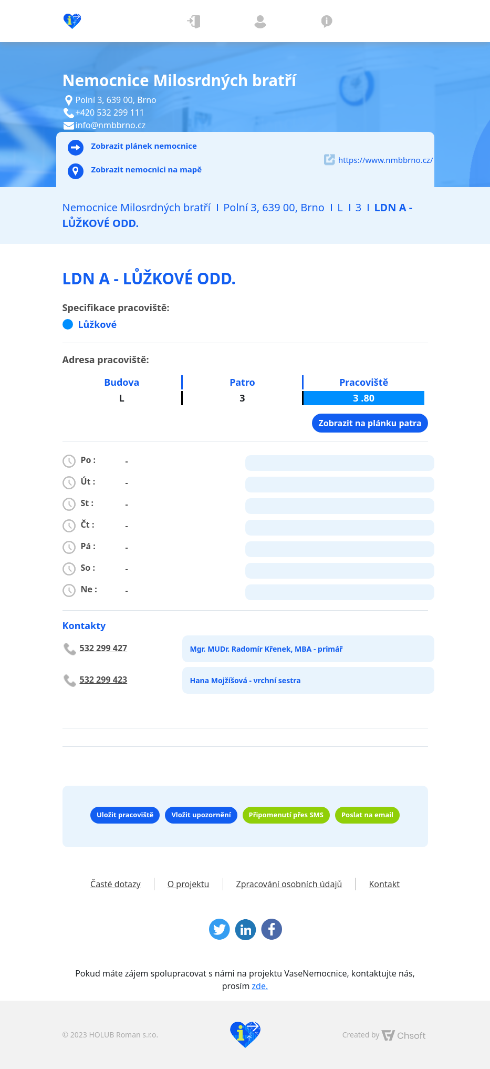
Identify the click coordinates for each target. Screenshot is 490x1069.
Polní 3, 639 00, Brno (274, 207)
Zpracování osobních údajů (289, 884)
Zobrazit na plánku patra (369, 423)
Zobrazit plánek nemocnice (132, 148)
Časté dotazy (115, 884)
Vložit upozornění (201, 814)
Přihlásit (194, 21)
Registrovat (260, 21)
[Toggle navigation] (402, 21)
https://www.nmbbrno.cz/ (378, 159)
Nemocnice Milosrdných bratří (136, 207)
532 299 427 (104, 648)
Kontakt (384, 884)
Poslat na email (367, 814)
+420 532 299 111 (110, 112)
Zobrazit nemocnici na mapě (135, 171)
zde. (260, 986)
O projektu (327, 21)
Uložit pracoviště (125, 814)
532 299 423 (104, 679)
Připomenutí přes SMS (286, 814)
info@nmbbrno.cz (111, 125)
